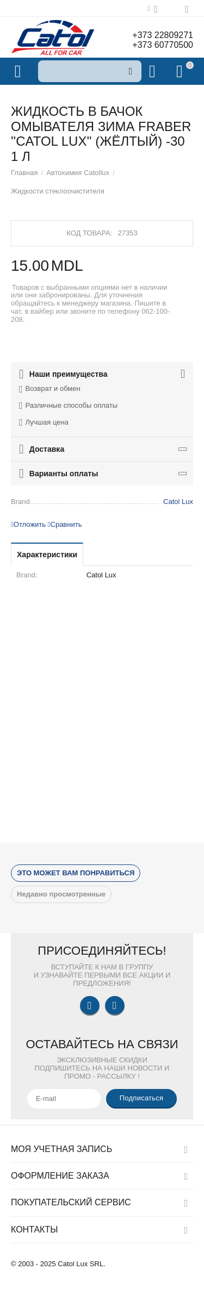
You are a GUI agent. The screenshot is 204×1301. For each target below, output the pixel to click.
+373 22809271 (162, 35)
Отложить (28, 524)
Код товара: (89, 233)
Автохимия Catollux (77, 173)
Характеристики (47, 554)
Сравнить (65, 524)
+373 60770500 (162, 44)
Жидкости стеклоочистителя (57, 191)
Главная (24, 173)
